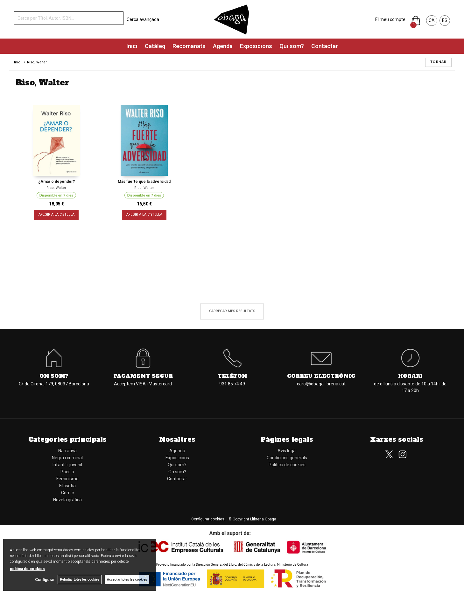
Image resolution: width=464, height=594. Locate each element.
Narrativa (67, 450)
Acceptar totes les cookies (127, 579)
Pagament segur (143, 375)
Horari (410, 375)
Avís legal (287, 450)
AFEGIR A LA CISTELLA (56, 215)
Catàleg (155, 46)
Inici (131, 46)
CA (432, 20)
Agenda (223, 46)
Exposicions (256, 46)
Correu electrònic (321, 375)
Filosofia (67, 485)
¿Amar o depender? (56, 181)
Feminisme (67, 478)
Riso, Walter (56, 188)
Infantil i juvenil (67, 464)
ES (444, 20)
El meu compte (390, 19)
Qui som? (291, 46)
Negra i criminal (67, 457)
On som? (53, 375)
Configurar (44, 579)
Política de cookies (287, 464)
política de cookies (27, 569)
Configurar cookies (208, 519)
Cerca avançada (143, 19)
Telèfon (232, 375)
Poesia (67, 471)
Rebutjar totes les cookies (79, 579)
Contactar (324, 46)
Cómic (67, 492)
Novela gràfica (67, 499)
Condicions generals (287, 457)
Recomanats (189, 46)
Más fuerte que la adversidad (144, 181)
